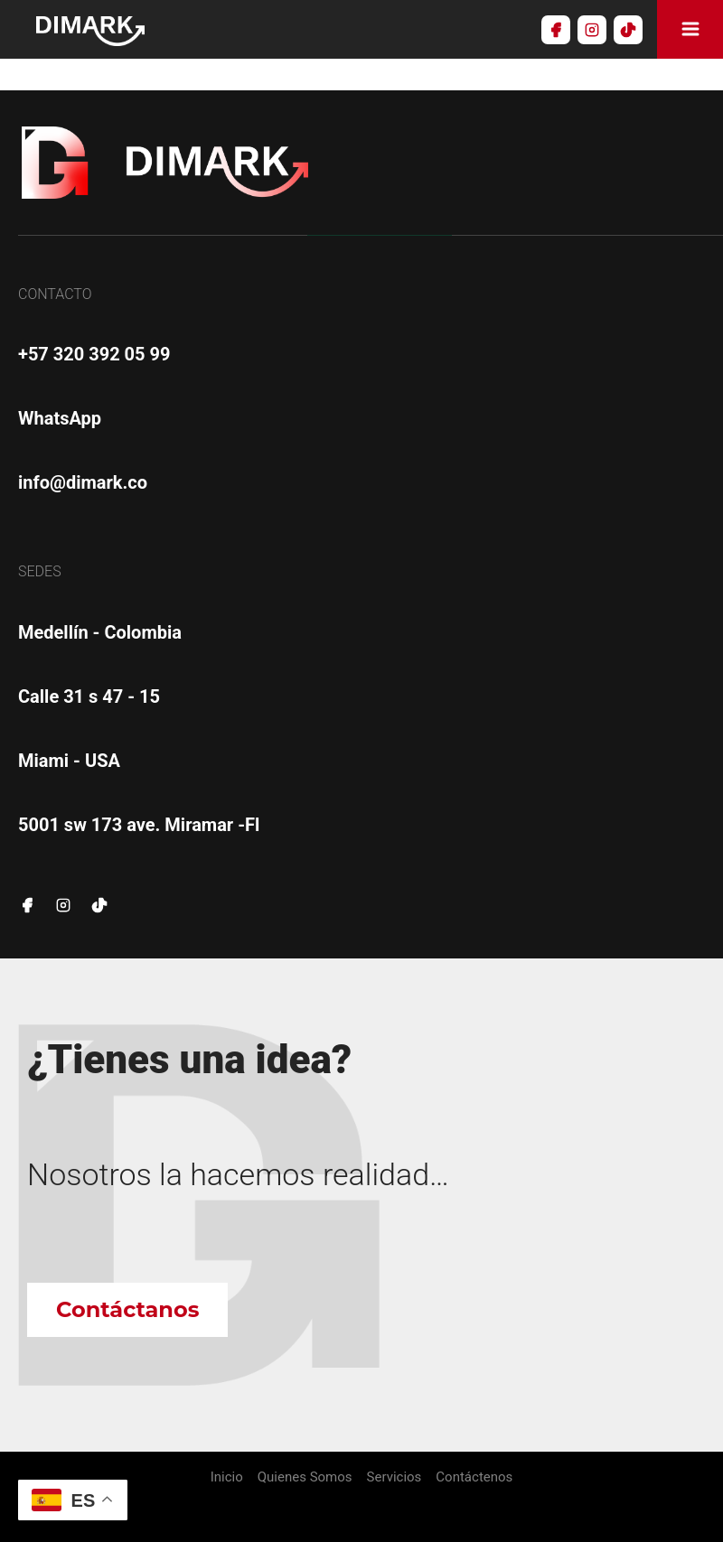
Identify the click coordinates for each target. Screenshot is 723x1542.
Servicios (394, 1477)
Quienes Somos (305, 1477)
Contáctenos (474, 1477)
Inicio (227, 1477)
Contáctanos (127, 1309)
